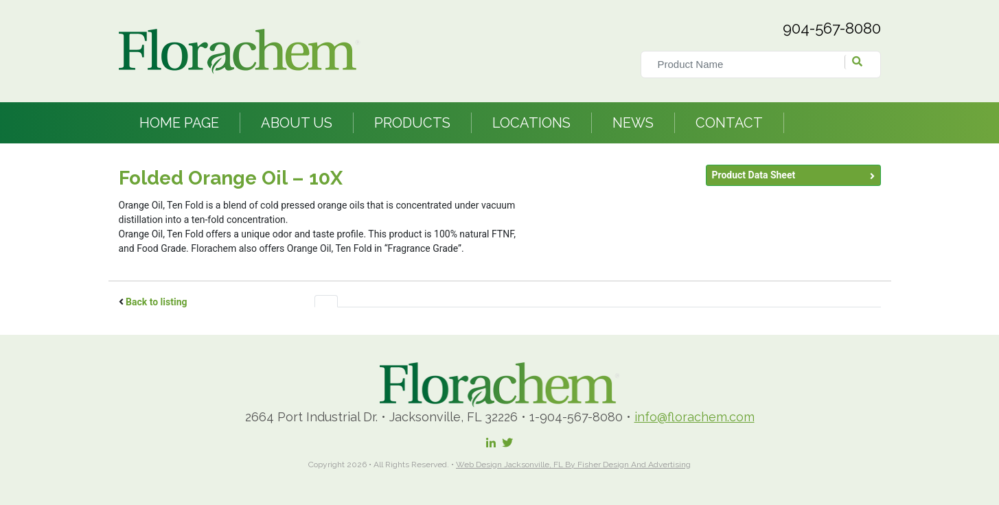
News (633, 123)
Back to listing (156, 301)
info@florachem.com (694, 417)
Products (412, 123)
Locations (531, 123)
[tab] (326, 301)
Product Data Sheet (754, 174)
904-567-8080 (832, 28)
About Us (296, 123)
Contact (729, 123)
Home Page (179, 123)
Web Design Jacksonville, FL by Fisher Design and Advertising (573, 464)
